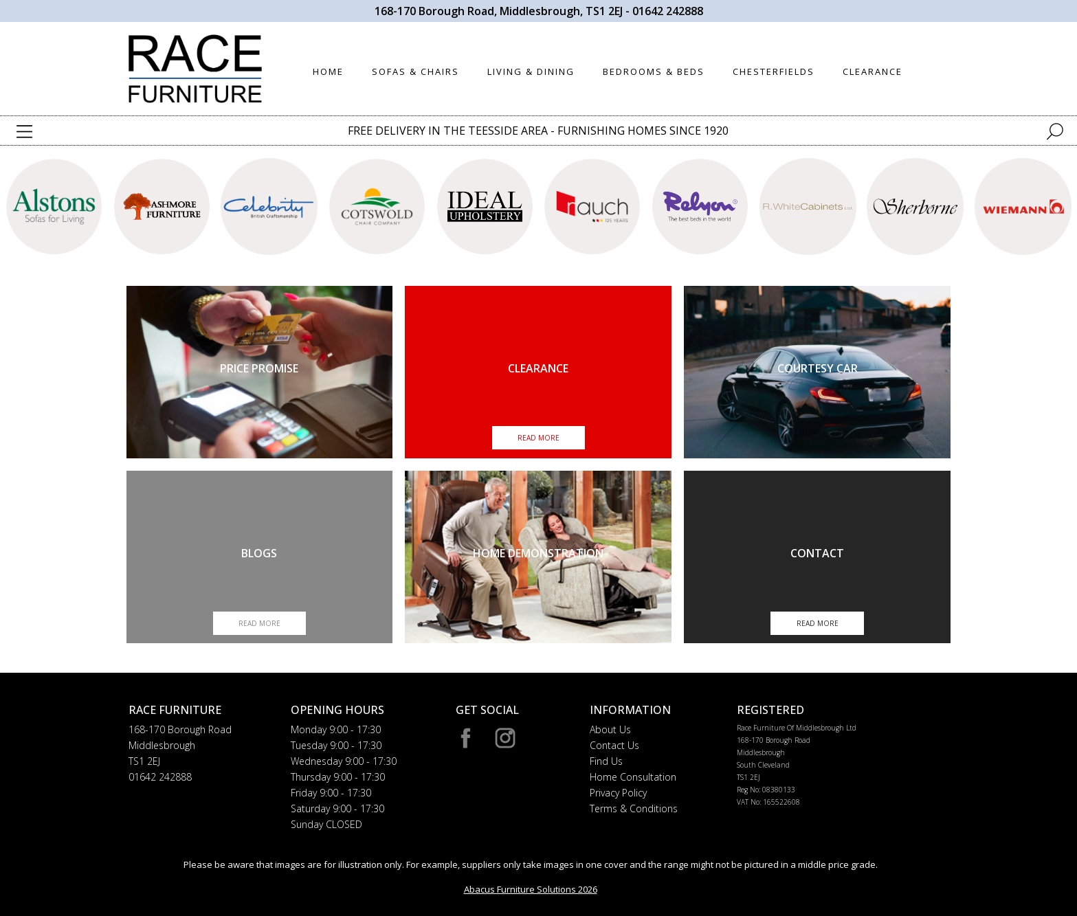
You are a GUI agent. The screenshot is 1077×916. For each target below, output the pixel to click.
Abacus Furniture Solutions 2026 (530, 889)
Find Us (606, 761)
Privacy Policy (618, 792)
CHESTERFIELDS (773, 71)
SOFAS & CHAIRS (415, 71)
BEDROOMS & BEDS (653, 71)
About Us (610, 729)
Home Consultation (633, 776)
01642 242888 (667, 11)
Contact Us (614, 745)
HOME (328, 71)
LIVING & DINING (531, 71)
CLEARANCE (872, 71)
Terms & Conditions (634, 808)
